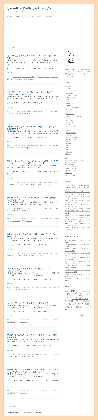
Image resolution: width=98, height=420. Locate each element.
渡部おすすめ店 (70, 122)
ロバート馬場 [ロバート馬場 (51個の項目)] (86, 300)
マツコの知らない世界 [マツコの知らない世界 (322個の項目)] (80, 298)
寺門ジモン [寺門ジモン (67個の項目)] (84, 303)
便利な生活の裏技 (69, 164)
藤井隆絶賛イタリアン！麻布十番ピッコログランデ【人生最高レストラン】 (32, 235)
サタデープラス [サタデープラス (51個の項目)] (88, 294)
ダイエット (48, 16)
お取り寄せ (39, 16)
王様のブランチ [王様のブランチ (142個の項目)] (84, 306)
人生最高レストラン (33, 182)
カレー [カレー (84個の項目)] (75, 294)
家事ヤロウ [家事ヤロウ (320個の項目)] (77, 303)
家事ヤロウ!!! (69, 105)
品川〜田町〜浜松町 (71, 133)
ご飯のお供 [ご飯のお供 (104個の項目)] (70, 293)
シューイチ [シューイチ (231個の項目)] (72, 296)
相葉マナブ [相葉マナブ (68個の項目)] (73, 307)
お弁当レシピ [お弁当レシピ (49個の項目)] (82, 291)
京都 (67, 147)
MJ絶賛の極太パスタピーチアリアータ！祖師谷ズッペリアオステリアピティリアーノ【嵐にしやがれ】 (32, 370)
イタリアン (41, 77)
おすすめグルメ (29, 16)
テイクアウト (54, 77)
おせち (67, 156)
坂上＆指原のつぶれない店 (73, 103)
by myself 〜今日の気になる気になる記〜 (29, 8)
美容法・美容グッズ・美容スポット (74, 160)
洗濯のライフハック (71, 171)
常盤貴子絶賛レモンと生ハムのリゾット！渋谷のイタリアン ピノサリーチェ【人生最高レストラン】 (32, 162)
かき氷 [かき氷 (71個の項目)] (86, 291)
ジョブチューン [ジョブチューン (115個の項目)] (80, 296)
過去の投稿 (11, 406)
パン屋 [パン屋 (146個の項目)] (79, 297)
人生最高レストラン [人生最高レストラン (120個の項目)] (74, 302)
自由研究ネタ (68, 173)
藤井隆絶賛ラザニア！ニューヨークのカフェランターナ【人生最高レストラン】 (31, 198)
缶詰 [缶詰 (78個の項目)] (77, 307)
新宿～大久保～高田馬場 (72, 137)
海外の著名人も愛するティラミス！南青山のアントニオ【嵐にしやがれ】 (31, 269)
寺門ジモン (11, 113)
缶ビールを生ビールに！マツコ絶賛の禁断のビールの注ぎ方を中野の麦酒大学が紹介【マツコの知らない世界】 (77, 188)
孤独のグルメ (69, 99)
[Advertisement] (49, 30)
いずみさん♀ (31, 79)
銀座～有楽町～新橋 (71, 126)
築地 (67, 128)
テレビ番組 (9, 16)
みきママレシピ (70, 118)
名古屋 (67, 150)
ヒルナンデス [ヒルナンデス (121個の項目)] (85, 297)
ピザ (8, 79)
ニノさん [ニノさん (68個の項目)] (68, 297)
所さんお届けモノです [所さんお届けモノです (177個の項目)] (80, 305)
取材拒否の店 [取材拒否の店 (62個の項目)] (83, 301)
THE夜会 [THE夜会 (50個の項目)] (66, 291)
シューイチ (25, 77)
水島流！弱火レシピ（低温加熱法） (75, 116)
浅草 (67, 141)
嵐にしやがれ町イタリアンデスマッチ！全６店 (27, 303)
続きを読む (11, 73)
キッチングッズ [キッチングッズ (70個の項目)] (80, 294)
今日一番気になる (69, 86)
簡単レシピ (19, 16)
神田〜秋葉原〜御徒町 (71, 139)
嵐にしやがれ (31, 287)
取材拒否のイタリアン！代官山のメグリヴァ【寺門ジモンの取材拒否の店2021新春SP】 (32, 93)
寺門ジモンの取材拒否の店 (35, 111)
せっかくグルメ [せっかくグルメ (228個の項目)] (78, 293)
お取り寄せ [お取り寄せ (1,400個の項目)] (74, 291)
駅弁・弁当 (69, 152)
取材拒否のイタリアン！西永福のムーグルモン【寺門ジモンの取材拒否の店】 (32, 127)
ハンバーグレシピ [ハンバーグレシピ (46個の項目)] (73, 297)
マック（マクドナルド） (71, 162)
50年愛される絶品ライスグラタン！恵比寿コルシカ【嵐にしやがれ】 (32, 336)
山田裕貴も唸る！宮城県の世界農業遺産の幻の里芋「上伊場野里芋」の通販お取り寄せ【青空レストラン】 (77, 211)
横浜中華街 (69, 143)
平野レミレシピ (70, 114)
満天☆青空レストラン (71, 95)
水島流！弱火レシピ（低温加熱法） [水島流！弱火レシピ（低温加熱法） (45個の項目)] (73, 306)
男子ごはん (69, 112)
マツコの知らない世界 (71, 91)
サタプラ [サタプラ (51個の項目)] (66, 295)
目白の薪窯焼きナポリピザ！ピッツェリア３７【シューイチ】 (32, 56)
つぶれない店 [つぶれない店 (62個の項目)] (86, 293)
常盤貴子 (22, 184)
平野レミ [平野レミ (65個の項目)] (71, 305)
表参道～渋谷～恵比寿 (45, 182)
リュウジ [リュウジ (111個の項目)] (80, 300)
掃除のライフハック (71, 168)
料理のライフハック (71, 166)
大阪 (67, 145)
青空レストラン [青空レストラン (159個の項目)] (82, 308)
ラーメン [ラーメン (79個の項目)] (76, 300)
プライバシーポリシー (70, 175)
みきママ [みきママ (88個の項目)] (71, 294)
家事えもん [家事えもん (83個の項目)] (70, 303)
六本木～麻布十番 (43, 253)
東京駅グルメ (69, 124)
